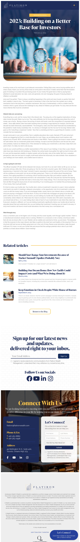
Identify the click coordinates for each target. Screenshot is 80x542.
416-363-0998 (13, 438)
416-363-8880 (13, 436)
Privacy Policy (38, 532)
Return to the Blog (40, 311)
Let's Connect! (64, 534)
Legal (32, 532)
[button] (74, 5)
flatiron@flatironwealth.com (17, 426)
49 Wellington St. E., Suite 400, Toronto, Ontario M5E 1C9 (18, 450)
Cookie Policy (45, 532)
